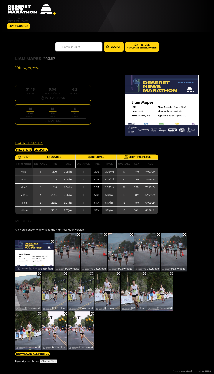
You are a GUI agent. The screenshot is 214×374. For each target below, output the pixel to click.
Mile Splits (24, 149)
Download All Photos (32, 353)
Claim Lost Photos (17, 21)
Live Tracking (18, 26)
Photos (23, 221)
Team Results (14, 18)
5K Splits (41, 149)
